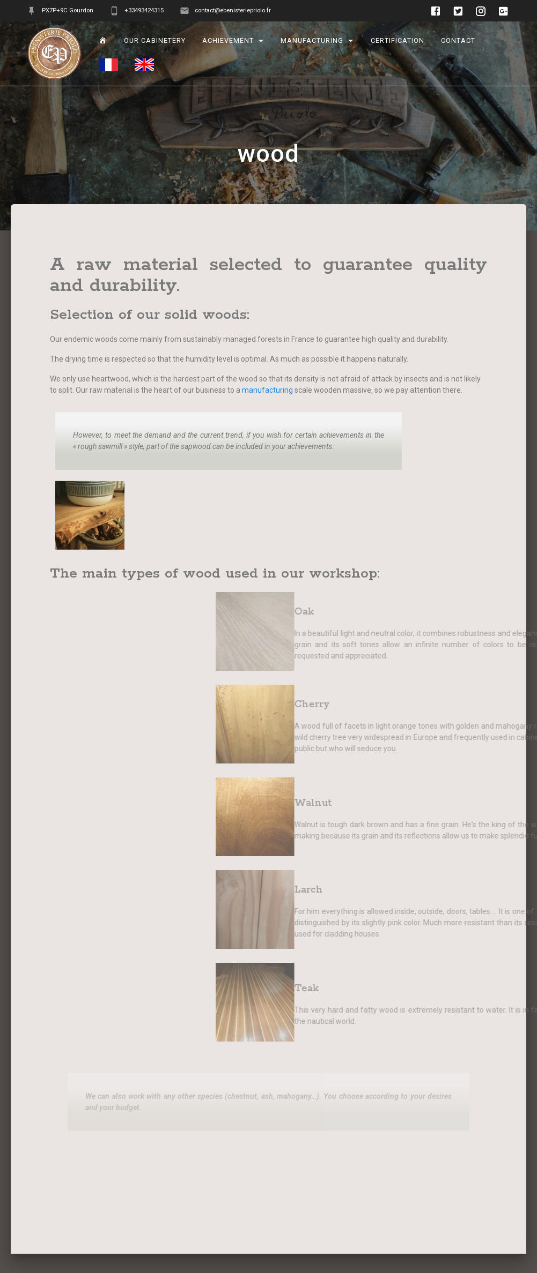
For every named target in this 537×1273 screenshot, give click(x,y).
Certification (397, 41)
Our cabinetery (155, 41)
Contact (458, 41)
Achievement (228, 41)
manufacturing (312, 41)
